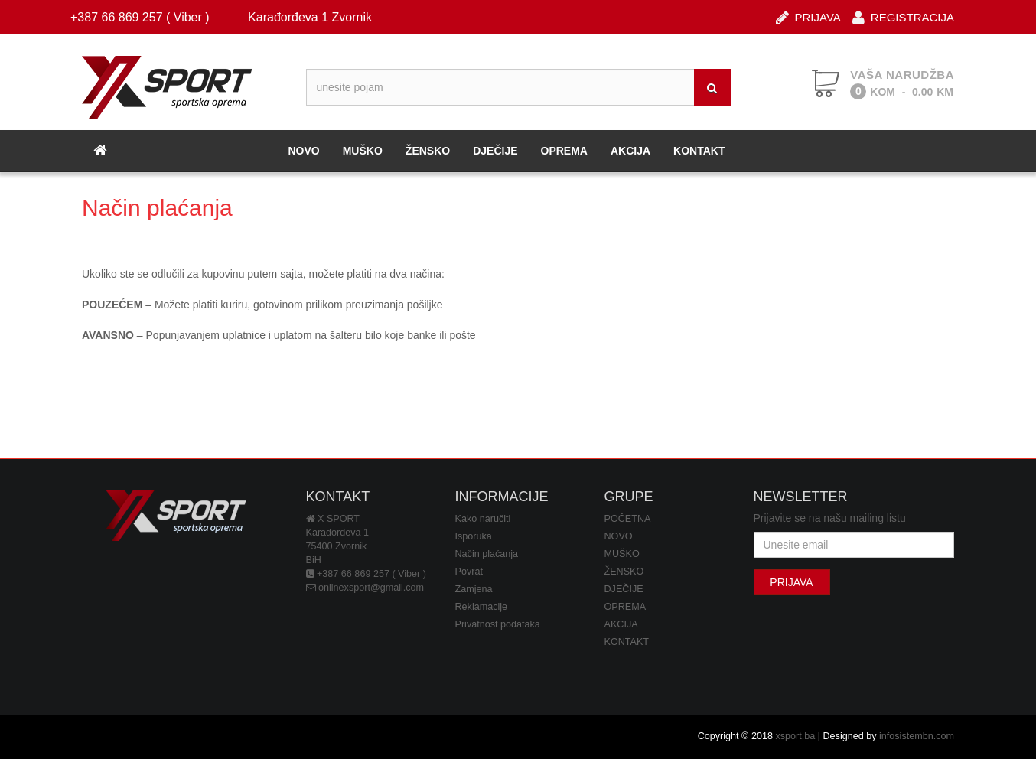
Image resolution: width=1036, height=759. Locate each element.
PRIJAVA (808, 16)
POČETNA (627, 518)
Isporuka (473, 536)
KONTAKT (699, 151)
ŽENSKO (428, 151)
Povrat (469, 571)
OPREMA (564, 151)
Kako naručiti (483, 518)
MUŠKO (363, 151)
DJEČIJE (495, 151)
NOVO (303, 151)
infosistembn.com (916, 736)
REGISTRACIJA (903, 16)
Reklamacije (481, 606)
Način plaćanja (487, 554)
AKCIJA (630, 151)
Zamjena (474, 589)
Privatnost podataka (497, 624)
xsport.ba (795, 736)
